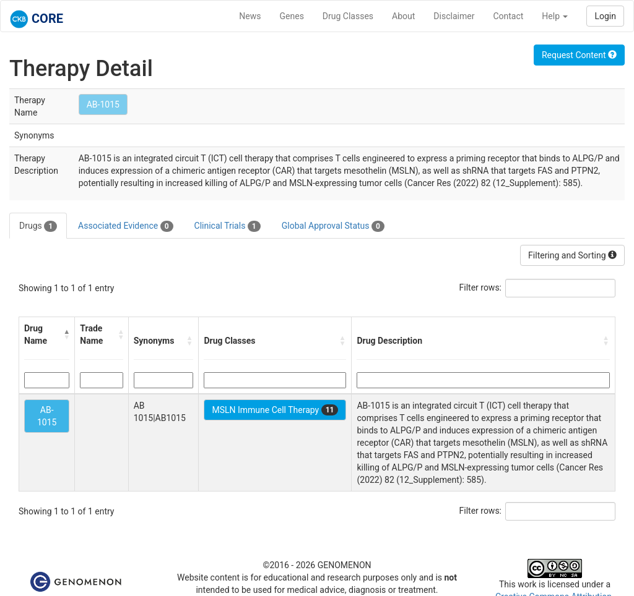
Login (605, 16)
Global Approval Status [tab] (333, 226)
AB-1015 (103, 104)
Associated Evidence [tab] (125, 226)
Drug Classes (348, 16)
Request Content (579, 55)
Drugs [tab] (38, 226)
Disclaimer (453, 16)
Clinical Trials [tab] (227, 226)
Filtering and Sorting (572, 255)
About (403, 16)
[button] (66, 334)
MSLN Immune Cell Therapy (275, 409)
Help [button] (555, 16)
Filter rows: (480, 287)
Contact (508, 16)
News (250, 16)
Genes (292, 16)
